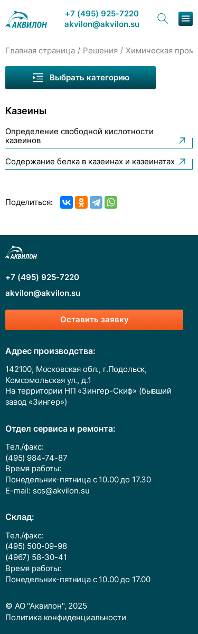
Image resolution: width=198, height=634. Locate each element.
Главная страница (40, 50)
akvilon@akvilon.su (101, 25)
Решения (100, 50)
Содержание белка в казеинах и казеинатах (96, 161)
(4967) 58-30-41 (36, 557)
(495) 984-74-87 (36, 458)
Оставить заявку (94, 319)
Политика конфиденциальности (65, 617)
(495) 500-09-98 (36, 546)
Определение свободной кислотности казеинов (96, 136)
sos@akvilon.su (61, 491)
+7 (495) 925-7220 (102, 14)
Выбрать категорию (80, 77)
